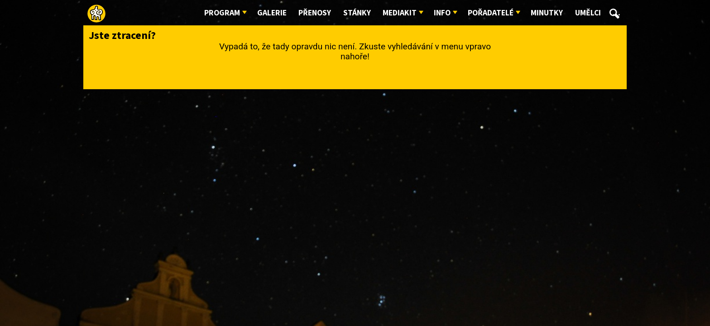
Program (222, 13)
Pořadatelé (490, 13)
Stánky (357, 13)
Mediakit (400, 13)
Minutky (547, 13)
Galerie (272, 13)
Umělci (588, 13)
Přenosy (314, 13)
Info (442, 13)
